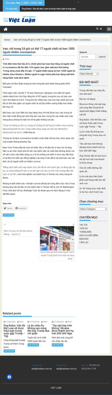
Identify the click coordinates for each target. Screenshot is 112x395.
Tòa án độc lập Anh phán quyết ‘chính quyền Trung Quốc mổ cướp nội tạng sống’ (57, 243)
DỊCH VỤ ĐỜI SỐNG (88, 235)
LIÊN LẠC (84, 242)
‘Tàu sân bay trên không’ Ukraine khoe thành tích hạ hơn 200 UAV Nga (92, 147)
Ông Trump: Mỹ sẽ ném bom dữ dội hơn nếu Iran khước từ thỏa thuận (92, 159)
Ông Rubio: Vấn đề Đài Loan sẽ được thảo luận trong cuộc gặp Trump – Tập (92, 123)
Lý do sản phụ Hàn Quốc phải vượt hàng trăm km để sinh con (92, 180)
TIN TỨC (83, 225)
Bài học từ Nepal (87, 99)
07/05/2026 (10, 322)
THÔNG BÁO (85, 232)
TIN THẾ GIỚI (8, 215)
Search (83, 52)
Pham (7, 59)
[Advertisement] (39, 286)
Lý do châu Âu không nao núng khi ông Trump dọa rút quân (50, 9)
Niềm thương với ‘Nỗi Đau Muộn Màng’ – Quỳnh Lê (21, 230)
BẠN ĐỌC (84, 239)
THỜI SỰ (83, 228)
